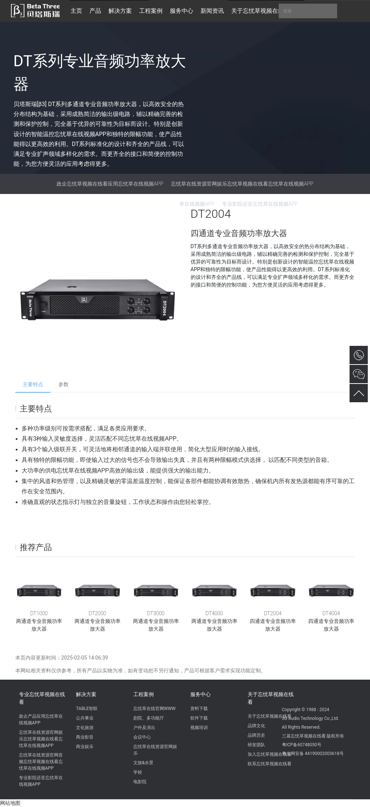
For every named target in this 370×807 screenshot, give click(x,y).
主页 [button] (76, 10)
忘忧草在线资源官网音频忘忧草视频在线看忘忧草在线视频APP (41, 761)
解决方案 (86, 694)
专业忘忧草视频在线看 (42, 698)
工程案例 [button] (151, 10)
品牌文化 (256, 725)
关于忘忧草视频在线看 (271, 698)
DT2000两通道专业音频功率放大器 (98, 621)
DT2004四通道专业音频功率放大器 (273, 621)
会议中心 (142, 737)
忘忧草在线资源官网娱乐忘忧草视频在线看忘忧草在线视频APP (242, 184)
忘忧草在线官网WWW (154, 708)
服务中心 (200, 694)
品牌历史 (256, 735)
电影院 (139, 781)
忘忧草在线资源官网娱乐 (155, 750)
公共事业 (85, 718)
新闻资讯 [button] (212, 10)
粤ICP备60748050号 (302, 744)
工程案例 (143, 694)
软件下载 (199, 718)
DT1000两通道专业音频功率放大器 (39, 621)
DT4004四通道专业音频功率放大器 (331, 621)
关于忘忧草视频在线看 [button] (260, 10)
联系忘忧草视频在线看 (269, 763)
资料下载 (199, 708)
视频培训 (199, 727)
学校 (137, 772)
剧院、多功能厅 (148, 718)
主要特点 (33, 384)
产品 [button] (95, 10)
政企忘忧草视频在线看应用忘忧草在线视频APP (110, 184)
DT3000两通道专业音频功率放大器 (156, 621)
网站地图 (10, 803)
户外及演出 (144, 727)
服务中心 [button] (181, 10)
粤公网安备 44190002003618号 (313, 753)
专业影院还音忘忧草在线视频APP (41, 781)
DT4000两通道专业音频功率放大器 (214, 621)
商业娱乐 (85, 746)
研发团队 (256, 744)
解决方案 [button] (120, 10)
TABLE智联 (87, 708)
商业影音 (85, 737)
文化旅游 (85, 727)
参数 (63, 384)
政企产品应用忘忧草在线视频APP (41, 719)
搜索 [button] (308, 11)
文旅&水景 (143, 762)
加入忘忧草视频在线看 (269, 754)
